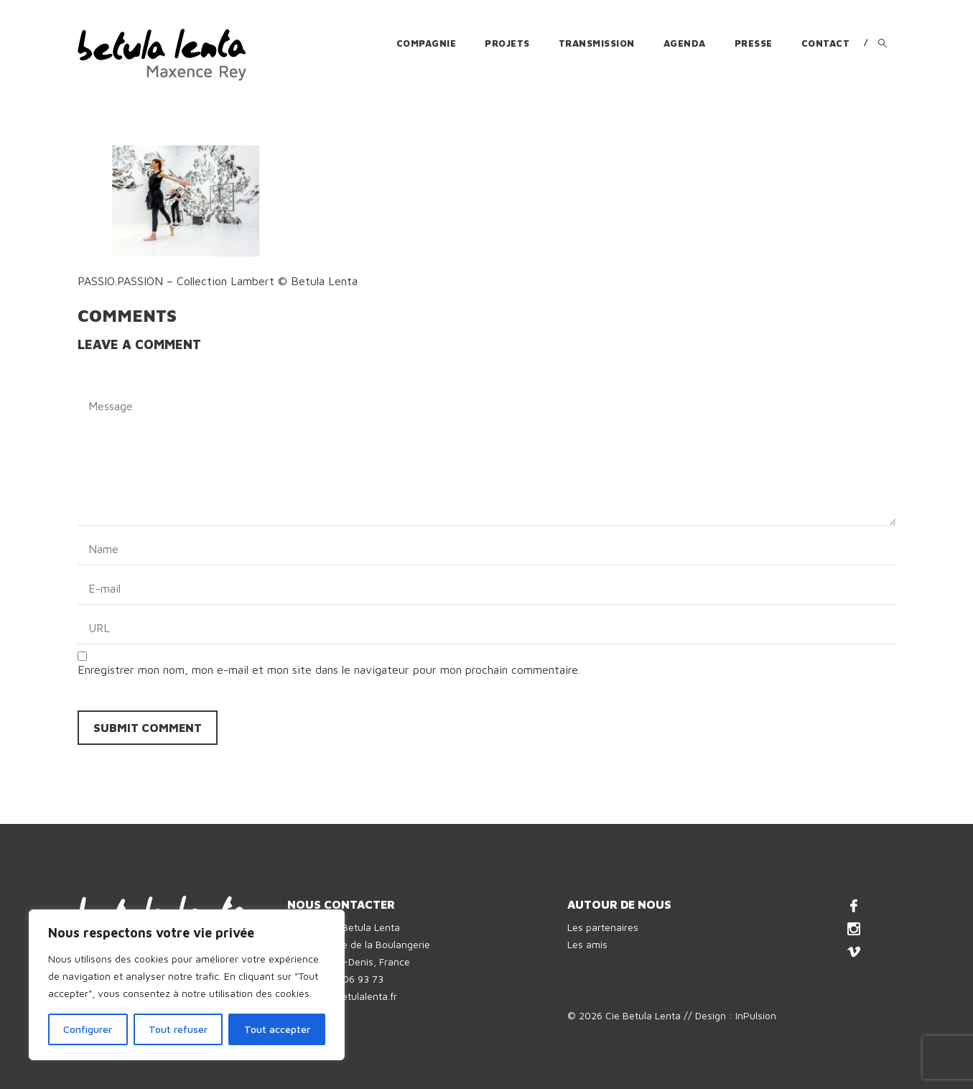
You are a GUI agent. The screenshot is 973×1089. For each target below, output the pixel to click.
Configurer (87, 1029)
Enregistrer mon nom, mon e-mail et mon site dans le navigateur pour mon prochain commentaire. (329, 669)
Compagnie (426, 43)
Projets (507, 43)
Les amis (587, 944)
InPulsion (755, 1015)
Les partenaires (602, 927)
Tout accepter (277, 1029)
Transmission (597, 43)
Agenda (685, 43)
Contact (825, 43)
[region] (187, 984)
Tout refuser (178, 1029)
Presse (754, 43)
